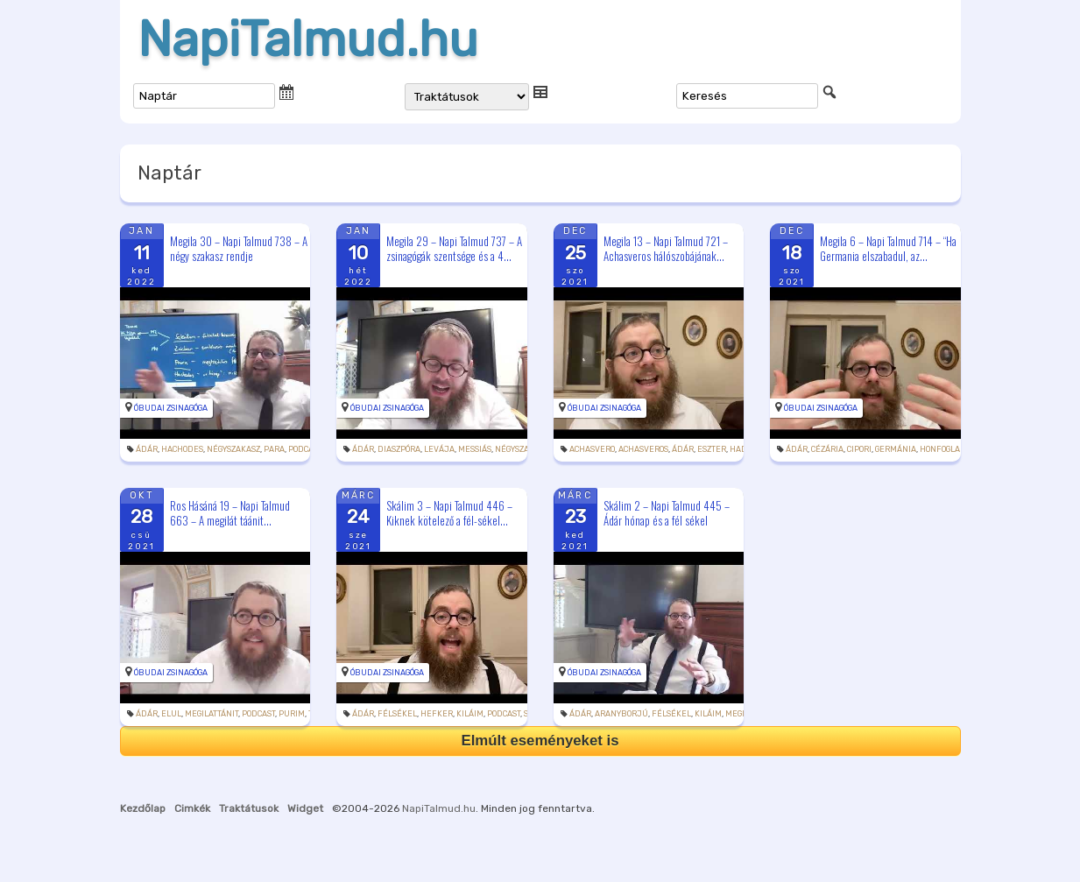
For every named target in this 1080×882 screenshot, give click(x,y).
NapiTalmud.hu (308, 39)
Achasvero (592, 449)
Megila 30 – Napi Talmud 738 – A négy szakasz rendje (238, 248)
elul (171, 713)
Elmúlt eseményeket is (539, 740)
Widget (305, 808)
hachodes (182, 449)
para (274, 449)
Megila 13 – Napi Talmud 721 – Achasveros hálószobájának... (666, 248)
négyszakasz (233, 449)
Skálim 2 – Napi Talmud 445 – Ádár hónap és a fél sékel (667, 513)
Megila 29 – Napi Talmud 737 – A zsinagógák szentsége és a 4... (454, 248)
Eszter (711, 449)
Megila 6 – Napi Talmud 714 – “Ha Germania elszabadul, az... (888, 248)
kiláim (470, 713)
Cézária (827, 449)
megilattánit (211, 713)
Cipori (859, 449)
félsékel (397, 713)
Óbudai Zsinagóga (171, 408)
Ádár (147, 449)
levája (439, 449)
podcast (304, 449)
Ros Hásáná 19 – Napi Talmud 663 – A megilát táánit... (230, 513)
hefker (436, 713)
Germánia (895, 449)
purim (292, 713)
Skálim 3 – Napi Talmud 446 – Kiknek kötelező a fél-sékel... (449, 513)
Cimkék (192, 808)
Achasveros (643, 449)
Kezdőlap (143, 808)
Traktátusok (249, 808)
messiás (474, 449)
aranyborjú (621, 713)
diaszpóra (399, 449)
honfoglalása (949, 449)
